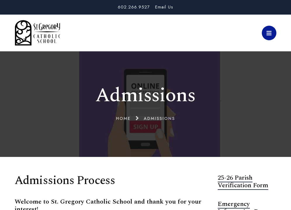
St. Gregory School (38, 33)
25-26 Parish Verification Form (243, 181)
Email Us (164, 7)
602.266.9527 (134, 7)
